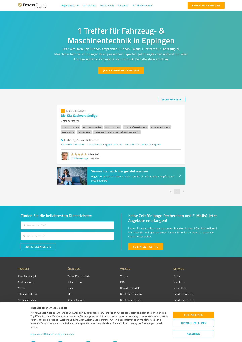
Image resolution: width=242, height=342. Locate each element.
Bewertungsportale (117, 287)
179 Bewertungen (80, 158)
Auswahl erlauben (193, 315)
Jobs (63, 293)
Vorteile (21, 287)
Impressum (36, 326)
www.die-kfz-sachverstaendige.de (143, 144)
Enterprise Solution (27, 293)
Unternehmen (68, 282)
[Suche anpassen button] (171, 99)
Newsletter (160, 282)
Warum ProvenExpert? (72, 276)
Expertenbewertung (165, 293)
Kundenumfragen (26, 282)
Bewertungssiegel (26, 276)
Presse (158, 276)
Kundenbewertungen (118, 293)
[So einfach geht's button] (145, 246)
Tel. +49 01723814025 (72, 144)
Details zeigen (146, 335)
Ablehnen (193, 326)
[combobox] (67, 225)
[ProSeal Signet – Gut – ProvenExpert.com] (212, 282)
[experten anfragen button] (206, 5)
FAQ (110, 282)
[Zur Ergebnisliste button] (38, 246)
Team (64, 287)
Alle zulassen (193, 307)
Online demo (161, 287)
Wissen (111, 276)
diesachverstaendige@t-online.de (105, 144)
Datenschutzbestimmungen (59, 326)
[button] (70, 5)
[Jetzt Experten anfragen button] (121, 70)
